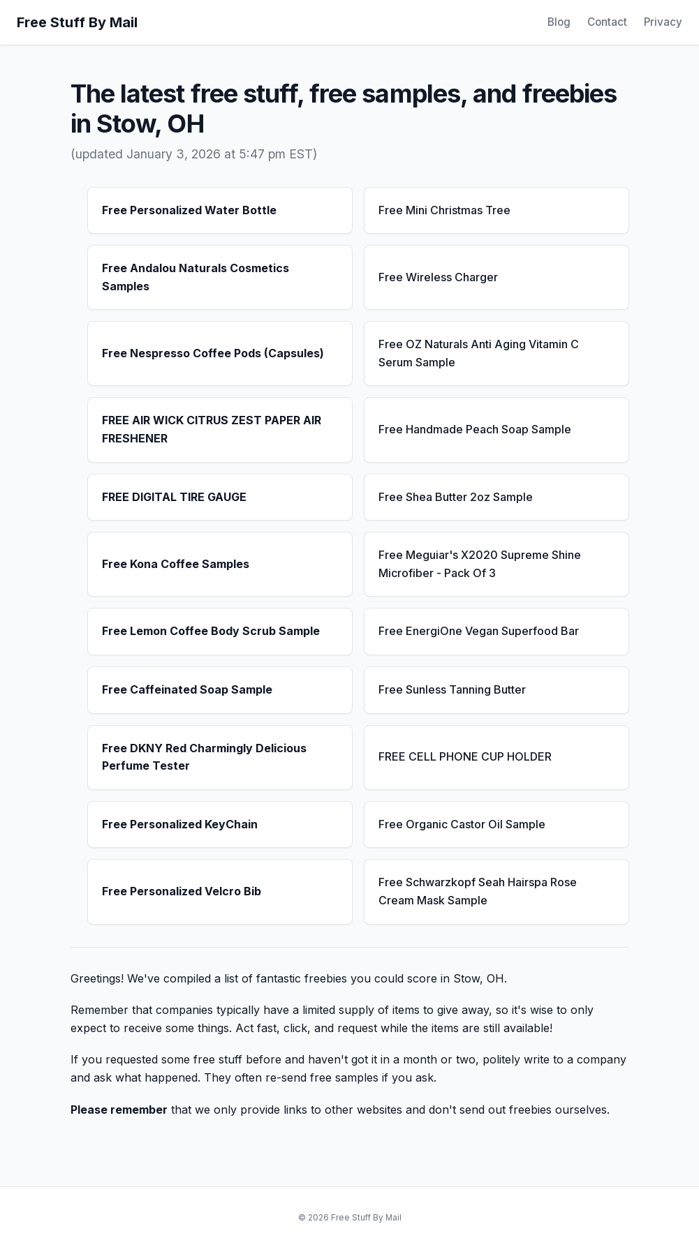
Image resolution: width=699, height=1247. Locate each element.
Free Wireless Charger (438, 277)
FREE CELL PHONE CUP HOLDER (465, 756)
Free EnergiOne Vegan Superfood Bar (478, 631)
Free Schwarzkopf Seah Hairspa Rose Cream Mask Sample (477, 891)
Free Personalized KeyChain (180, 824)
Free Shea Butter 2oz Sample (455, 497)
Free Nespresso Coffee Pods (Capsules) (213, 353)
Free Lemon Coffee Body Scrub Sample (211, 631)
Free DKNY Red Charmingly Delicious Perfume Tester (204, 757)
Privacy (663, 22)
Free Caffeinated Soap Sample (187, 689)
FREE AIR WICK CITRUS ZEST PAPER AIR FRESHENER (211, 429)
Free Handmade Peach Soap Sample (474, 429)
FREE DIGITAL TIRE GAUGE (174, 497)
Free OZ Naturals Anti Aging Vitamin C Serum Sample (478, 353)
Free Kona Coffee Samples (175, 564)
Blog (559, 22)
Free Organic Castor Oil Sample (461, 824)
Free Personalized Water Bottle (189, 210)
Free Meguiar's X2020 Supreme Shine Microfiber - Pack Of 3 (479, 564)
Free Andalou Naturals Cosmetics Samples (195, 277)
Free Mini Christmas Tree (444, 210)
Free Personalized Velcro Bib (181, 891)
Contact (607, 22)
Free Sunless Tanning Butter (452, 689)
